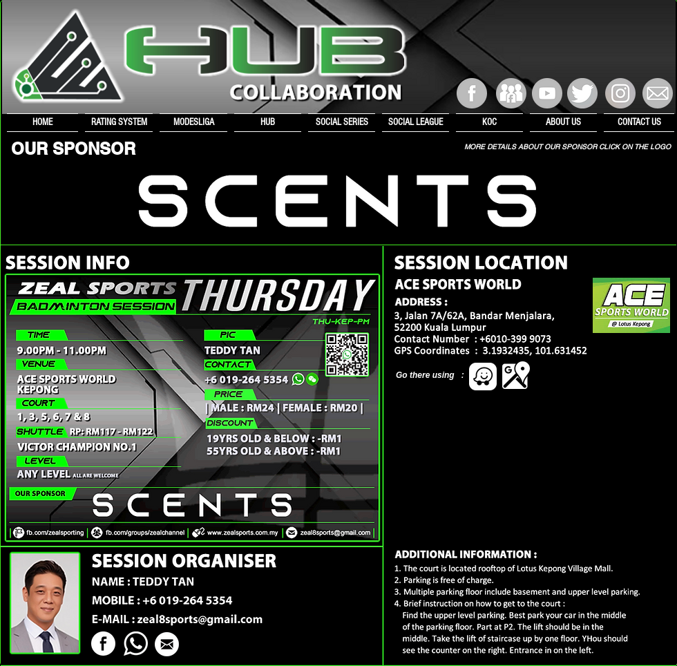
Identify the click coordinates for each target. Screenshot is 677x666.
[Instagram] (620, 93)
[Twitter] (582, 93)
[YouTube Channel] (547, 93)
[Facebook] (472, 93)
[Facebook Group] (511, 93)
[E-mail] (657, 93)
